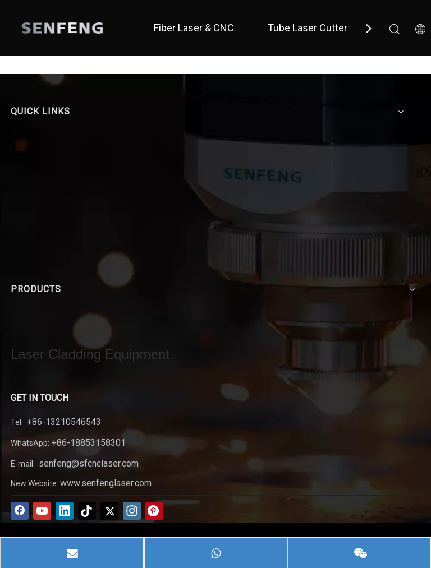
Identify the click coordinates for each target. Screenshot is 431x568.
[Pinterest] (154, 511)
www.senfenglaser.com (106, 483)
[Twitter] (109, 511)
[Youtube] (42, 511)
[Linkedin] (65, 511)
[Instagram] (132, 511)
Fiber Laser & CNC (194, 28)
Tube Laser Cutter (307, 28)
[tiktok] (87, 511)
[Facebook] (20, 511)
